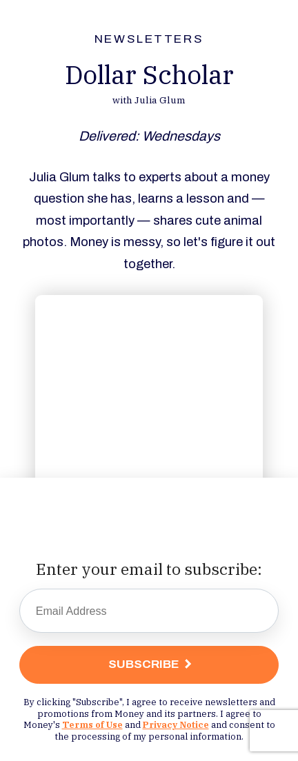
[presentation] (149, 524)
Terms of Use (92, 724)
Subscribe (143, 664)
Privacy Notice (176, 724)
